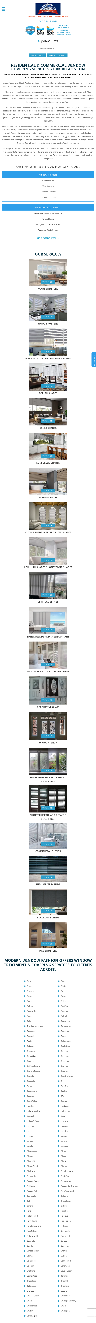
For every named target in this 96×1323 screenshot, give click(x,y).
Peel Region (66, 1221)
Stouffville (31, 1241)
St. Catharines (32, 1261)
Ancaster (30, 991)
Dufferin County (33, 1066)
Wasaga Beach (33, 1296)
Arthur (63, 1001)
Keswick (64, 1126)
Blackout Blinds (48, 917)
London (30, 1141)
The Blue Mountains (35, 1026)
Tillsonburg (31, 1281)
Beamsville (31, 1011)
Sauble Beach (66, 1271)
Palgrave (64, 1216)
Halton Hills (65, 1111)
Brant (63, 1036)
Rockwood (65, 1236)
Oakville (64, 1206)
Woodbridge (32, 1306)
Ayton (63, 996)
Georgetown (32, 1091)
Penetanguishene (34, 1226)
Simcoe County (33, 1251)
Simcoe (64, 1241)
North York (65, 1176)
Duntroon (65, 1066)
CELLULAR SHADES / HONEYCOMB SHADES (48, 567)
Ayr (62, 991)
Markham (31, 1171)
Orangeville (31, 1196)
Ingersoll (30, 1116)
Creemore (31, 1051)
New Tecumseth (67, 1191)
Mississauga (32, 1151)
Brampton (65, 1031)
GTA (62, 1096)
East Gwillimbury (67, 1076)
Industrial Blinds (48, 884)
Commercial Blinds (48, 851)
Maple (63, 1161)
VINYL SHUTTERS (48, 288)
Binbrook (30, 1036)
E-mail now (37, 55)
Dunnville (64, 1071)
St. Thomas (31, 1266)
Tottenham (31, 1286)
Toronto (64, 1276)
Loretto (64, 1141)
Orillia (29, 1201)
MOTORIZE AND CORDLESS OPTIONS (48, 671)
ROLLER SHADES (48, 393)
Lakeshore (65, 1146)
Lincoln (30, 1146)
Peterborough (32, 1216)
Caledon (64, 1051)
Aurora (29, 981)
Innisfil (63, 1116)
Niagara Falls (32, 1191)
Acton (29, 996)
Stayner (30, 1256)
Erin (62, 1081)
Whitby (30, 1311)
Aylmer (30, 1001)
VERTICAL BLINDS (48, 601)
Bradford (64, 1006)
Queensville (65, 1231)
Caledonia (65, 1056)
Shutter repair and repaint (48, 814)
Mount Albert (32, 1166)
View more (48, 282)
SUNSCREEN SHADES (48, 462)
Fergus (29, 1086)
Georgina (30, 1096)
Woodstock (65, 1296)
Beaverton (65, 1021)
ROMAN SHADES (48, 497)
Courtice (30, 1061)
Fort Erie (64, 1086)
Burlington (31, 1031)
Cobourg (30, 1046)
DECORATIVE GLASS (48, 707)
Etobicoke (31, 1081)
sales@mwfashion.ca (48, 48)
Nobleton (31, 1186)
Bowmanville (66, 1026)
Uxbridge (30, 1291)
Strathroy (65, 1246)
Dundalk (30, 1076)
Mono (63, 1156)
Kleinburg (30, 1136)
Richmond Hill (32, 1236)
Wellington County (68, 1301)
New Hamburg (67, 1171)
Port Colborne (32, 1231)
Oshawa (64, 1196)
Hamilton (30, 1106)
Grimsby (64, 1101)
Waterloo (65, 1306)
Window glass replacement (48, 777)
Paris (29, 1211)
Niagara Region (33, 1181)
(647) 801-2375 (49, 41)
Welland (30, 1301)
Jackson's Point (33, 1121)
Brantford (65, 1011)
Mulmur (64, 1166)
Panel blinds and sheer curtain (48, 636)
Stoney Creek (32, 1276)
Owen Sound (66, 1201)
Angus (29, 986)
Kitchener (65, 1121)
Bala (29, 1021)
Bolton (30, 1006)
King (28, 1131)
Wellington (65, 1311)
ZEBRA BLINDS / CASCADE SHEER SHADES (48, 358)
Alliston (64, 986)
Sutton (64, 1256)
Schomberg (65, 1266)
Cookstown (65, 1046)
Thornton (65, 1286)
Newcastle (31, 1176)
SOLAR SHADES (48, 427)
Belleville (64, 1016)
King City (64, 1131)
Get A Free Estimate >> (48, 238)
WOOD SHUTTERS (48, 323)
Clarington (65, 1061)
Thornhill (64, 1281)
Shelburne (31, 1271)
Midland (30, 1156)
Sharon (64, 1251)
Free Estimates (57, 55)
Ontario (30, 1206)
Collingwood (66, 1041)
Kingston (30, 1126)
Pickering (64, 1226)
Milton (63, 1151)
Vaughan (64, 1291)
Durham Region (33, 1071)
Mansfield (31, 1161)
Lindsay (64, 1136)
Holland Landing (33, 1111)
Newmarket (66, 1181)
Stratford (30, 1246)
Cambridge (31, 1056)
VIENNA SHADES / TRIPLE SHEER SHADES (48, 532)
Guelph (64, 1091)
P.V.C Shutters (48, 950)
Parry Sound (32, 1221)
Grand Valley (32, 1101)
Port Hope (65, 1211)
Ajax (62, 981)
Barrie (29, 1016)
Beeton (30, 1041)
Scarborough (66, 1261)
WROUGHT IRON (48, 742)
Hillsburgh (65, 1106)
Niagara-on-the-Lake (69, 1186)
